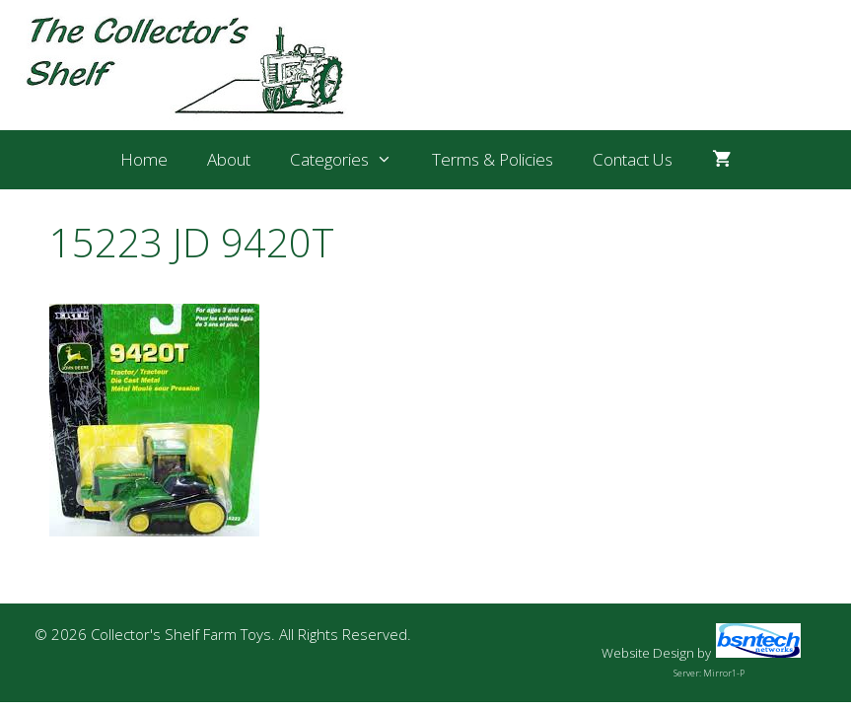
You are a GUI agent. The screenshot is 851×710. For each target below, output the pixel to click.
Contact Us (633, 159)
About (228, 159)
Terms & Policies (492, 159)
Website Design (648, 653)
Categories (351, 159)
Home (144, 159)
